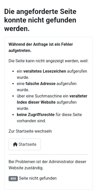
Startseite (24, 144)
